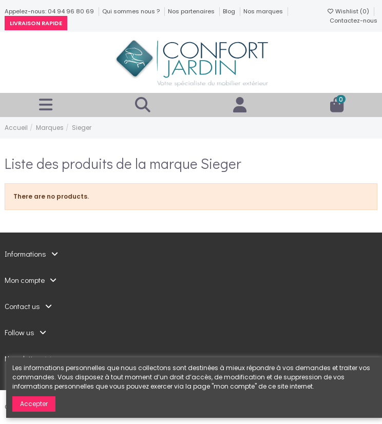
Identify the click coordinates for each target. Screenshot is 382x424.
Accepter (34, 403)
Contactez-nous (353, 20)
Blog (230, 11)
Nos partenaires (192, 11)
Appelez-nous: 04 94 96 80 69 (50, 11)
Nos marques (263, 11)
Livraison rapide (36, 23)
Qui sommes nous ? (131, 11)
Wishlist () (349, 11)
